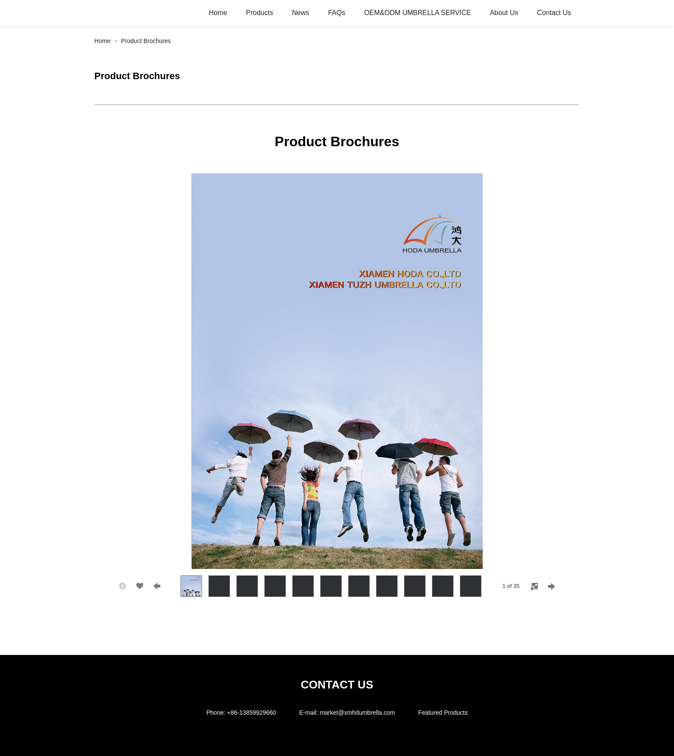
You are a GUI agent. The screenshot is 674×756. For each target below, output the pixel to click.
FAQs (336, 12)
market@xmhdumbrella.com (357, 712)
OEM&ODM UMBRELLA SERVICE (417, 12)
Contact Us (554, 12)
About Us (504, 12)
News (300, 12)
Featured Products (443, 712)
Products (259, 12)
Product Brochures (146, 40)
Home (218, 12)
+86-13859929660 (251, 712)
